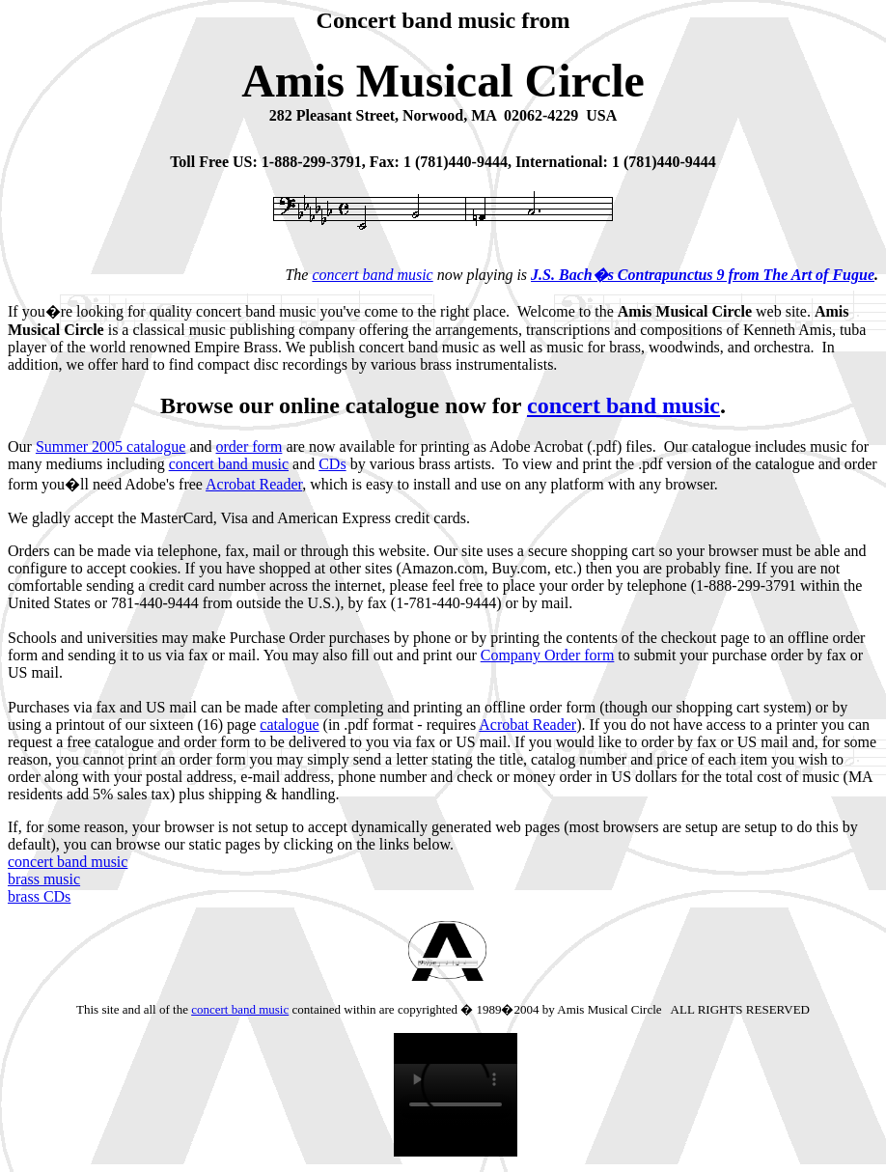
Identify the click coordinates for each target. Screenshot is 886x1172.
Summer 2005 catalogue (111, 446)
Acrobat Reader (254, 484)
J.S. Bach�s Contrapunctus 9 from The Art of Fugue (702, 274)
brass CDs (39, 896)
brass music (44, 879)
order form (249, 446)
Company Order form (548, 655)
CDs (332, 464)
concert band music (372, 274)
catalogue (289, 724)
